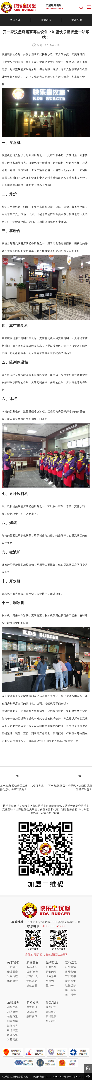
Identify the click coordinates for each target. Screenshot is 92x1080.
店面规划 (51, 967)
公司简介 (12, 967)
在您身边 (12, 1016)
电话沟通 (46, 19)
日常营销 (70, 971)
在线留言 (51, 1011)
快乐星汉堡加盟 (75, 711)
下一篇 (77, 776)
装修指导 (12, 1025)
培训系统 (12, 1034)
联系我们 (51, 1007)
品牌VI (50, 980)
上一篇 (15, 776)
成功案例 (31, 1011)
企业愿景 (12, 971)
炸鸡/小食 (32, 976)
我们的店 (51, 971)
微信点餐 (70, 980)
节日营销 (70, 976)
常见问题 (12, 1039)
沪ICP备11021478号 (78, 1076)
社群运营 (70, 985)
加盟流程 (12, 1011)
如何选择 (12, 1007)
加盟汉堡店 (19, 69)
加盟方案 (12, 1021)
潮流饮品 (31, 980)
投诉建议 (51, 1016)
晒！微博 (70, 990)
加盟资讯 (31, 1007)
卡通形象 (51, 976)
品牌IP (50, 985)
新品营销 (70, 967)
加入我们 (51, 1021)
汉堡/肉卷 (32, 971)
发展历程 (12, 976)
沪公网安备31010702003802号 (49, 1076)
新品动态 (31, 967)
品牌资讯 (31, 1016)
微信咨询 (15, 19)
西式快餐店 (19, 243)
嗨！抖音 (70, 994)
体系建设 (12, 980)
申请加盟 (12, 1030)
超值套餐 (31, 985)
